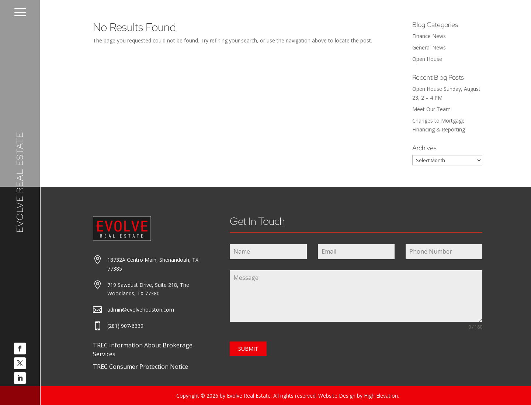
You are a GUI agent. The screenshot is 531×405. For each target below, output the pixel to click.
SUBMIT (248, 348)
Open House (427, 58)
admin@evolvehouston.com (140, 309)
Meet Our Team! (432, 109)
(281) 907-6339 (125, 325)
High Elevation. (381, 395)
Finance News (429, 36)
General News (429, 47)
